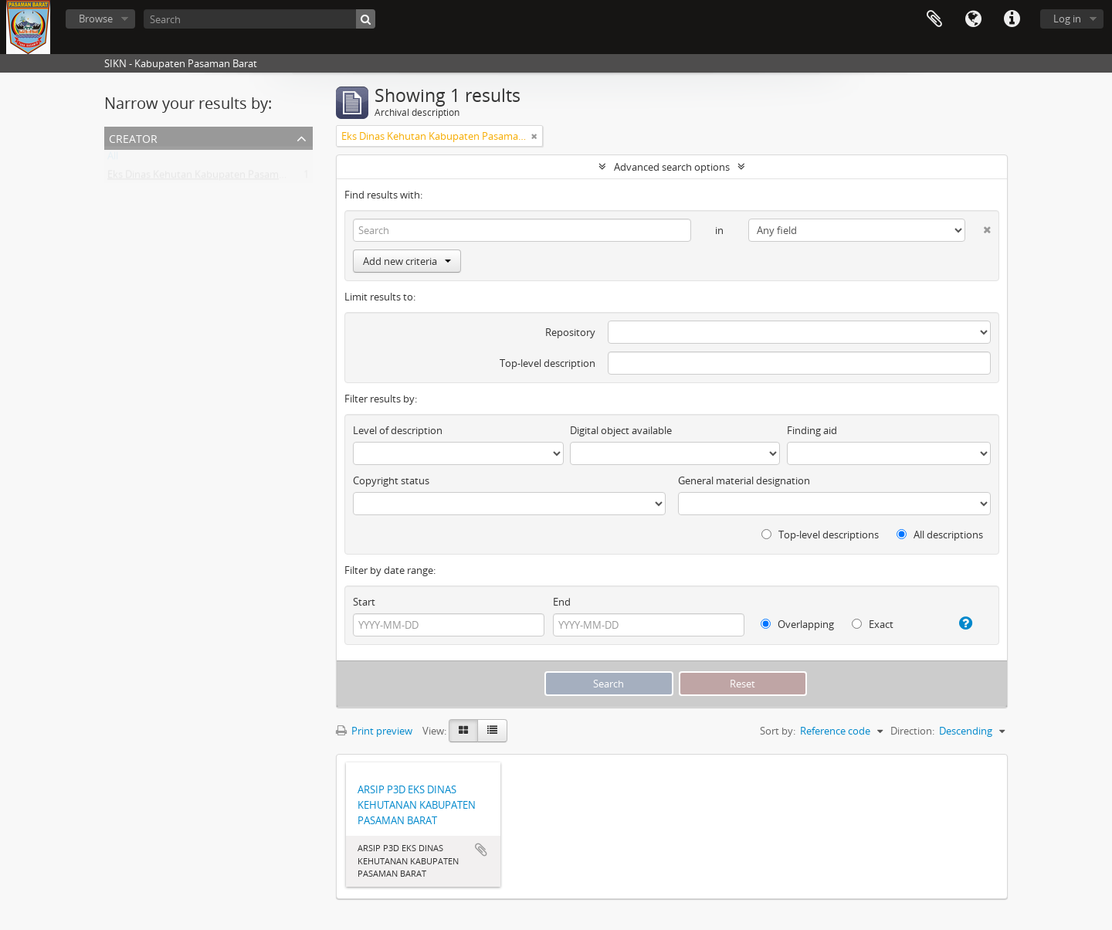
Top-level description (547, 363)
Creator (133, 137)
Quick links (1011, 19)
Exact (872, 624)
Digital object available (621, 430)
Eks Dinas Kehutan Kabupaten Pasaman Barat (212, 178)
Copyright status (391, 480)
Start (364, 602)
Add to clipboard (481, 849)
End (562, 602)
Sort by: (777, 731)
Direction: (912, 731)
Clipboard (934, 19)
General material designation (744, 480)
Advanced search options (672, 167)
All (112, 159)
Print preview (374, 731)
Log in (1067, 18)
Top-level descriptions (820, 534)
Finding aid (812, 430)
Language (973, 19)
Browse (96, 18)
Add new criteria (407, 261)
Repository (570, 332)
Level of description (397, 430)
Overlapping (797, 624)
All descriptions (940, 534)
